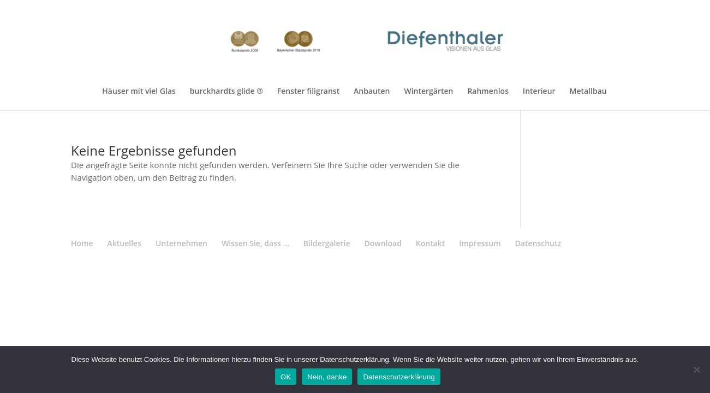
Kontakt (430, 243)
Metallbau (587, 91)
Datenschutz (538, 243)
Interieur (539, 91)
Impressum (479, 243)
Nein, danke (327, 377)
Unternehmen (181, 243)
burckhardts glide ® (226, 91)
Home (82, 243)
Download (382, 243)
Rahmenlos (488, 91)
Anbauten (372, 91)
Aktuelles (124, 243)
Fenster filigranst (308, 91)
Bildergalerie (326, 243)
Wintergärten (428, 91)
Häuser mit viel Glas (139, 91)
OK (286, 377)
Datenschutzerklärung (398, 377)
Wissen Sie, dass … (255, 243)
